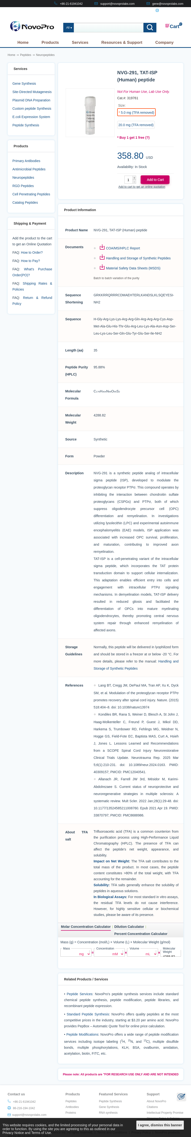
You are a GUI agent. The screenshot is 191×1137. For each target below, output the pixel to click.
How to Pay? (30, 261)
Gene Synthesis (24, 83)
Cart (172, 26)
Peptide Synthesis (25, 125)
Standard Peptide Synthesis (88, 1013)
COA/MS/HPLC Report (123, 248)
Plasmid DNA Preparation (31, 100)
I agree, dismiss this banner (160, 1125)
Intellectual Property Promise (165, 1112)
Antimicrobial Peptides (29, 169)
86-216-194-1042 (172, 11)
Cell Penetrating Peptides (31, 194)
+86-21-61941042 (71, 3)
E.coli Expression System (31, 117)
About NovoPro (156, 1100)
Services (80, 42)
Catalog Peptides (25, 202)
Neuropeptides (23, 177)
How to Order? (32, 252)
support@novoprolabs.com (117, 3)
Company (164, 42)
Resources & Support (122, 42)
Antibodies (72, 1106)
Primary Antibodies (26, 161)
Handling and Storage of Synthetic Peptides (138, 258)
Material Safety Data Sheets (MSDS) (133, 268)
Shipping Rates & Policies (163, 1117)
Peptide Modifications (82, 1034)
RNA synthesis (108, 1112)
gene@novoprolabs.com (167, 3)
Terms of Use (41, 1133)
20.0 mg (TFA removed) (136, 125)
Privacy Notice (13, 1133)
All (67, 27)
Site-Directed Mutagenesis (32, 92)
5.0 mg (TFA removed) (137, 112)
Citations (152, 1106)
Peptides (71, 1100)
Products (50, 42)
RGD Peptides (23, 186)
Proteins (70, 1112)
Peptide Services (80, 993)
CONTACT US (134, 11)
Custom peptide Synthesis (31, 108)
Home (23, 42)
